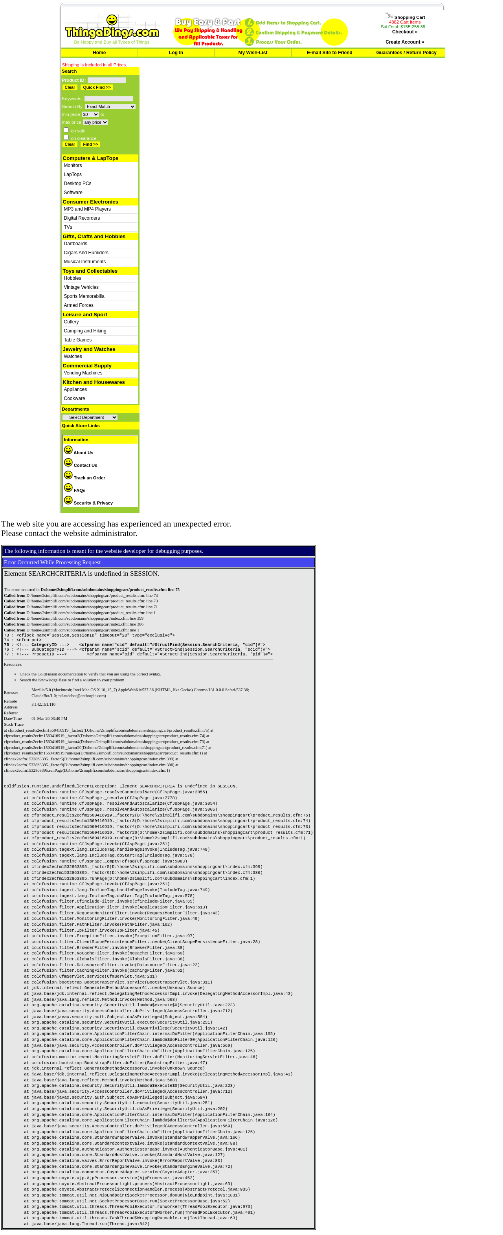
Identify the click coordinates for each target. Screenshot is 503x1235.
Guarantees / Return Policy (406, 52)
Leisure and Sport (85, 314)
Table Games (78, 340)
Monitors (73, 165)
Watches (73, 356)
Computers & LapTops (91, 158)
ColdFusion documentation (60, 678)
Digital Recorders (82, 218)
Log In (176, 52)
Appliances (75, 389)
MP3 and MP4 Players (87, 209)
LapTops (73, 174)
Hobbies (72, 278)
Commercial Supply (87, 366)
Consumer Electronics (90, 202)
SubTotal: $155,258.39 (403, 26)
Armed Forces (79, 305)
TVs (68, 227)
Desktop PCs (78, 183)
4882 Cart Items (405, 22)
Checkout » (405, 32)
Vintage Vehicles (81, 287)
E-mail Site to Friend (329, 52)
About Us (79, 452)
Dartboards (75, 243)
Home (99, 52)
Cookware (74, 398)
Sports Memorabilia (84, 296)
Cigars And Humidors (86, 252)
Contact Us (80, 465)
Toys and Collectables (90, 271)
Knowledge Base (52, 684)
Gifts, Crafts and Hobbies (94, 236)
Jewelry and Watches (89, 349)
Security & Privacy (88, 503)
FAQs (75, 490)
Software (73, 192)
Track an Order (84, 477)
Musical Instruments (85, 261)
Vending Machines (83, 373)
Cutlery (71, 322)
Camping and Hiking (85, 331)
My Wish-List (253, 52)
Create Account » (405, 42)
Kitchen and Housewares (94, 382)
